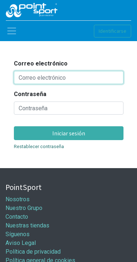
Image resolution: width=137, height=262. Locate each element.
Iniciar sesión (68, 133)
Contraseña (30, 94)
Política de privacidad (33, 251)
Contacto (16, 216)
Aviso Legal (20, 242)
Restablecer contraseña (39, 146)
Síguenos (17, 234)
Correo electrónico (41, 63)
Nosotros (17, 199)
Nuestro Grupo (23, 208)
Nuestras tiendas (27, 225)
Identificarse (112, 31)
